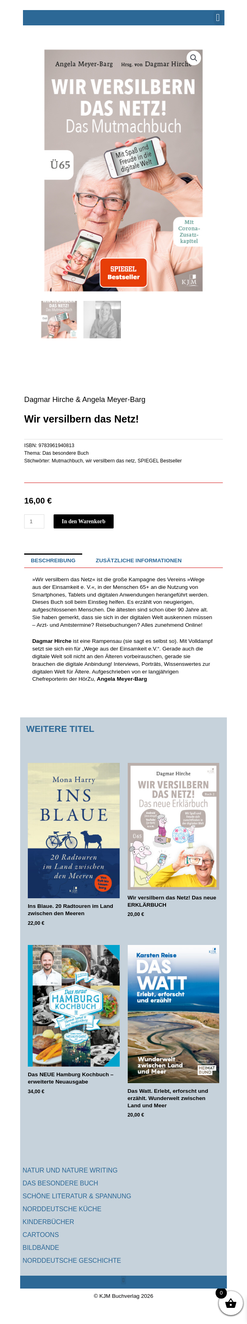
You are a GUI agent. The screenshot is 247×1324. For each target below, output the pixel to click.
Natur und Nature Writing (70, 1170)
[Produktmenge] (34, 521)
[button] (218, 17)
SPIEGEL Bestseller (160, 461)
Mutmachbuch (67, 461)
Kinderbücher (48, 1221)
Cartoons (41, 1234)
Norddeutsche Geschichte (72, 1260)
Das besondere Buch (65, 453)
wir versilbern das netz (110, 461)
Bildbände (41, 1247)
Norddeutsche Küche (62, 1209)
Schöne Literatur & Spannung (77, 1196)
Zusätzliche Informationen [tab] (139, 560)
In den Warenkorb (83, 521)
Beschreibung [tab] (53, 560)
